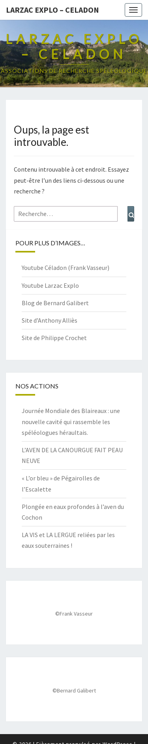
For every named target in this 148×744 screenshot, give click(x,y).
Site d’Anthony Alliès (49, 320)
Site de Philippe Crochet (54, 338)
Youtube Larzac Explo (50, 285)
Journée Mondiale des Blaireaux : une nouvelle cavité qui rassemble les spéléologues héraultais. (71, 421)
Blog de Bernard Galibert (55, 303)
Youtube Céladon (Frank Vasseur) (65, 268)
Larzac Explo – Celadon (52, 10)
